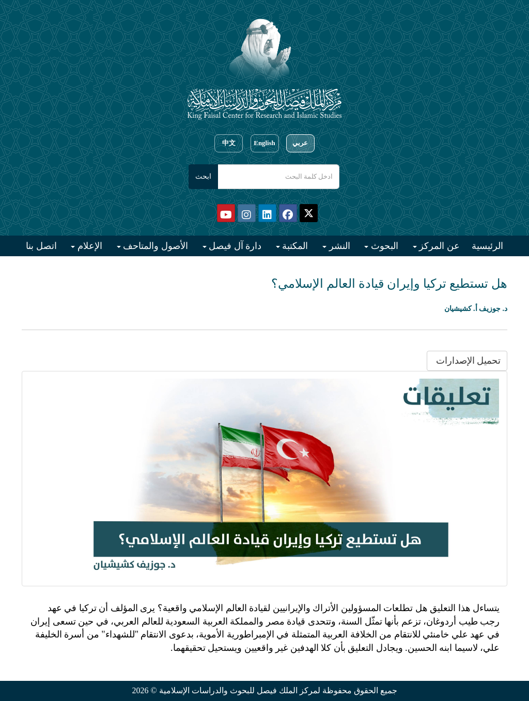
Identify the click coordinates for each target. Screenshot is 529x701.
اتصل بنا (41, 246)
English (264, 143)
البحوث (383, 246)
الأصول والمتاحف (154, 246)
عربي (300, 143)
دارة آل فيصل (234, 246)
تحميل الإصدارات (467, 360)
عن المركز (438, 246)
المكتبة (294, 246)
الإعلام (88, 246)
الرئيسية (487, 246)
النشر (338, 246)
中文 (229, 143)
